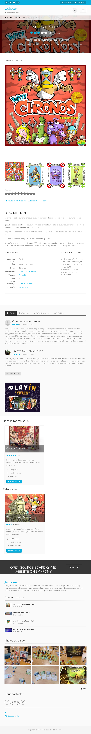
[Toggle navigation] (83, 10)
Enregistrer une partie (37, 201)
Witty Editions (24, 287)
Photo (9, 61)
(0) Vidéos (21, 61)
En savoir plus (14, 481)
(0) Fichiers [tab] (58, 313)
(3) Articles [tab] (24, 313)
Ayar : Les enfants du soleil (23, 621)
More (83, 689)
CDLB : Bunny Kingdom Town (24, 604)
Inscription (66, 2)
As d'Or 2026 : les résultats (23, 629)
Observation (23, 271)
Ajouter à (10, 201)
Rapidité (32, 271)
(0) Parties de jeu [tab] (41, 313)
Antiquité (22, 275)
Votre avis (21, 201)
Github (74, 567)
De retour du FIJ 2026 (21, 612)
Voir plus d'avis (13, 373)
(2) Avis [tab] (11, 313)
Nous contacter (12, 716)
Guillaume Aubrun (26, 284)
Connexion (79, 2)
